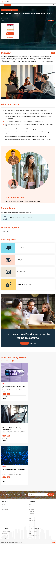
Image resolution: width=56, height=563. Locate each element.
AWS (30, 504)
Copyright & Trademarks (34, 535)
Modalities (4, 533)
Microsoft (31, 513)
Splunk (30, 518)
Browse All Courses (7, 361)
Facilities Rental (6, 531)
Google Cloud (32, 511)
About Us (4, 504)
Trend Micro (32, 520)
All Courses (7, 5)
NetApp (31, 516)
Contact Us (5, 509)
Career (3, 507)
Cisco (30, 507)
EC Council (31, 509)
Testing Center (5, 538)
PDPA (30, 533)
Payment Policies (33, 531)
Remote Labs (5, 535)
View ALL (31, 522)
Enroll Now (10, 34)
